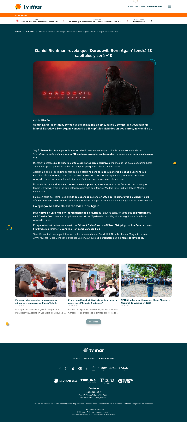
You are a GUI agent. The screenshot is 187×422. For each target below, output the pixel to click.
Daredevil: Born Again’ (46, 154)
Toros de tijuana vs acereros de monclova (39, 21)
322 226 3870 (95, 392)
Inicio (18, 31)
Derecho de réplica (57, 403)
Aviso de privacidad (75, 403)
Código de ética (41, 403)
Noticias (30, 31)
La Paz (76, 358)
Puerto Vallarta (106, 358)
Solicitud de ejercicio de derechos (138, 403)
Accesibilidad (91, 403)
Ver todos (93, 321)
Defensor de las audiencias (110, 403)
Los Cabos (89, 358)
